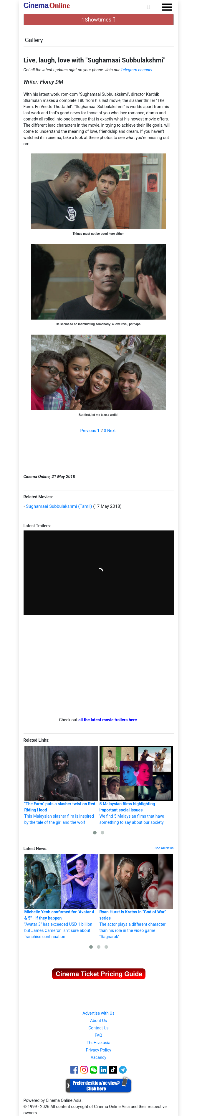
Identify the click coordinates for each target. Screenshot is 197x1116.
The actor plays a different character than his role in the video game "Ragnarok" (136, 896)
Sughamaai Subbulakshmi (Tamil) (58, 506)
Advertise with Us (98, 1013)
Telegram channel (136, 69)
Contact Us (98, 1028)
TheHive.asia (98, 1042)
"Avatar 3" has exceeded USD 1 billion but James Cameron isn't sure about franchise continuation (61, 896)
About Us (98, 1020)
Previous (88, 430)
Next (111, 430)
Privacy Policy (98, 1050)
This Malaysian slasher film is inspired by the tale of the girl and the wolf (61, 785)
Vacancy (98, 1057)
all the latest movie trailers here (107, 719)
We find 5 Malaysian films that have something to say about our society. (136, 785)
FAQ (98, 1035)
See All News (164, 848)
